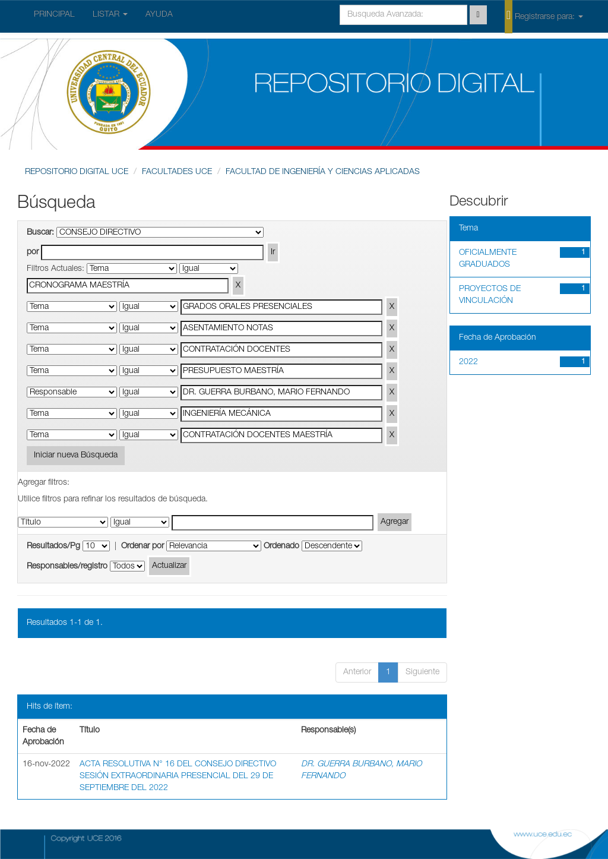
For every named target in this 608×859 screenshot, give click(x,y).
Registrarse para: (544, 16)
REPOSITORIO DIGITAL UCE (76, 172)
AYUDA (159, 15)
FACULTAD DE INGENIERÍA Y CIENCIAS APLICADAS (323, 172)
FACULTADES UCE (177, 172)
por (33, 252)
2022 (468, 362)
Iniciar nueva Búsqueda (76, 455)
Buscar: (40, 233)
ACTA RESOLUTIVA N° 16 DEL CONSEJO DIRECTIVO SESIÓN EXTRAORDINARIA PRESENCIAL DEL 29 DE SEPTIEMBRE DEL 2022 (178, 776)
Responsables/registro (67, 567)
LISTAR (110, 15)
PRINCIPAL (54, 15)
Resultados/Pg (53, 546)
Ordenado (281, 546)
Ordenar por (142, 546)
